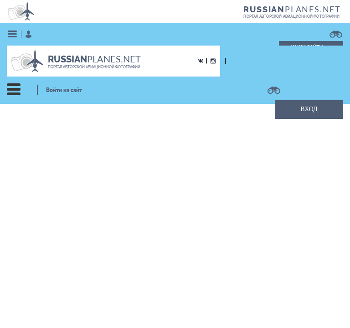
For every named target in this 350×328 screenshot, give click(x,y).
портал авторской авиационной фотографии (291, 16)
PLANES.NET (292, 9)
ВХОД (308, 109)
